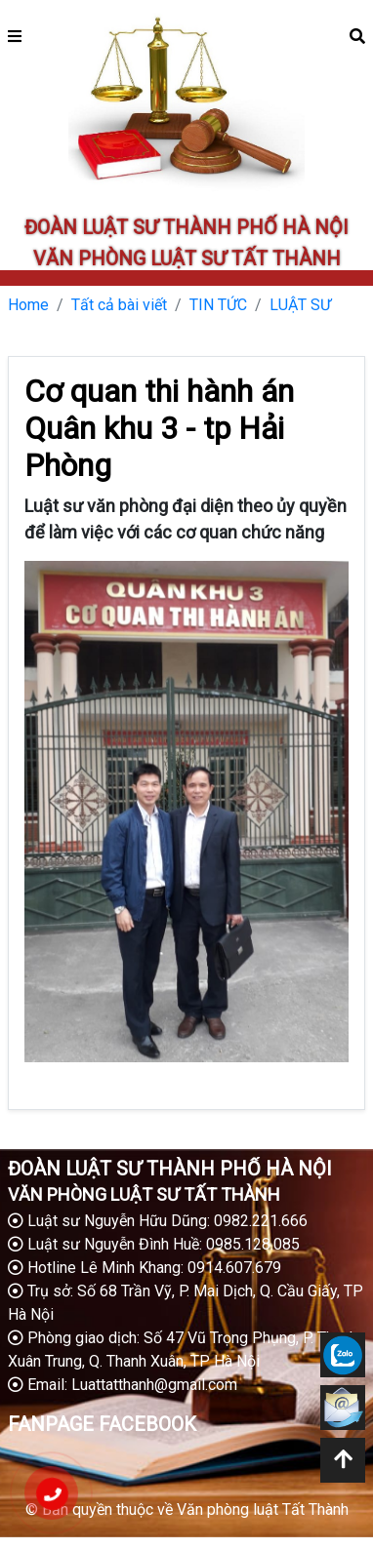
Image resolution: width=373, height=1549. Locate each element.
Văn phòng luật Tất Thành (263, 1509)
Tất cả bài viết (119, 305)
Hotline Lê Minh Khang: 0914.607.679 (144, 1267)
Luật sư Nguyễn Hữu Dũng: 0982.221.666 (158, 1220)
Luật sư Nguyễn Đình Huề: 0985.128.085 (154, 1244)
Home (28, 305)
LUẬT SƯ (300, 305)
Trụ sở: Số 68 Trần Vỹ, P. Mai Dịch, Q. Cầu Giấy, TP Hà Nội (185, 1303)
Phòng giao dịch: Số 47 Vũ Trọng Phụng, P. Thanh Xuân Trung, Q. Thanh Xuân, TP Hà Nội (182, 1349)
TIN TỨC (218, 305)
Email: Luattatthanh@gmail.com (122, 1384)
